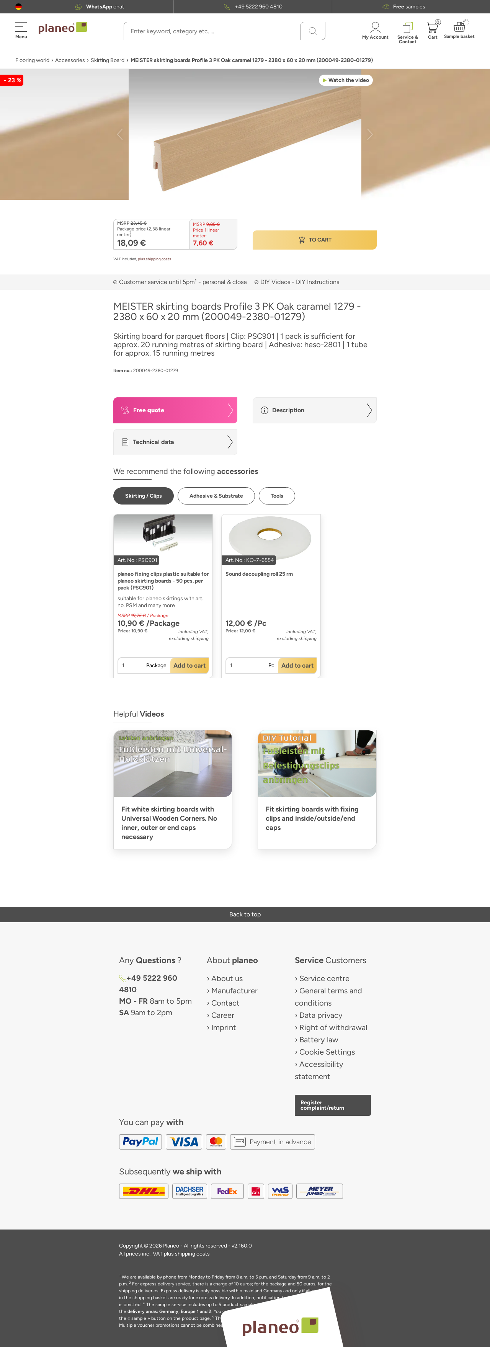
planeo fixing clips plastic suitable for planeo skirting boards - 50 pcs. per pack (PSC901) (163, 581)
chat (105, 6)
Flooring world (32, 60)
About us (227, 978)
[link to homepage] (63, 28)
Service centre (324, 978)
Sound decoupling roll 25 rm (259, 574)
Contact (225, 1002)
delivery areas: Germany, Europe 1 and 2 (169, 1311)
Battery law (318, 1039)
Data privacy (321, 1015)
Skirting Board (107, 60)
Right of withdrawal (333, 1027)
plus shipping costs (154, 258)
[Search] (313, 31)
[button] (18, 6)
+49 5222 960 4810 (259, 6)
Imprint (223, 1027)
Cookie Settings (327, 1051)
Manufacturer (234, 990)
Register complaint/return (322, 1105)
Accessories (70, 60)
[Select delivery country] (18, 6)
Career (222, 1015)
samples (409, 6)
